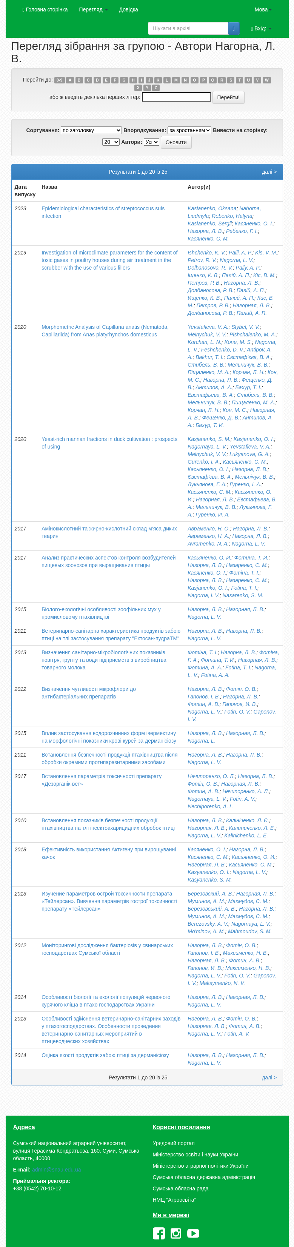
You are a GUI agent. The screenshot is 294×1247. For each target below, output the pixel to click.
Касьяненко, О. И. (209, 558)
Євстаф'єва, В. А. (210, 477)
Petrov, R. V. (202, 260)
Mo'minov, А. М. (206, 931)
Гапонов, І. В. (204, 697)
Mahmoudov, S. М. (250, 931)
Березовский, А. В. (210, 894)
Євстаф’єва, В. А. (248, 357)
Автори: (131, 142)
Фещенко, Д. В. (221, 418)
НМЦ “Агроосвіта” (174, 1200)
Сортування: (42, 130)
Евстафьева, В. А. (211, 395)
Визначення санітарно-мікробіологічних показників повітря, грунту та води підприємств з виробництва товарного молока (104, 660)
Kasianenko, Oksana (212, 208)
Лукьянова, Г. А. (207, 484)
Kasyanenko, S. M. (210, 880)
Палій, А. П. (236, 275)
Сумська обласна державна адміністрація (204, 1177)
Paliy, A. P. (248, 268)
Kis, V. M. (266, 253)
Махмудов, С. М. (248, 901)
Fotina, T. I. (244, 588)
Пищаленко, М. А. (254, 402)
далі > (269, 172)
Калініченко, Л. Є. (247, 820)
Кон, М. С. (235, 410)
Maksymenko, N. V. (222, 983)
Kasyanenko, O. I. (208, 872)
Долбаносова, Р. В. (211, 290)
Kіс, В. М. (264, 275)
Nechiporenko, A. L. (211, 806)
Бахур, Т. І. (249, 387)
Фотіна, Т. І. (244, 573)
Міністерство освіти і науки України (196, 1154)
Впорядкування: (144, 130)
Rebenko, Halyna (232, 216)
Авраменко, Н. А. (208, 536)
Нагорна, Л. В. (205, 231)
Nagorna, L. (201, 741)
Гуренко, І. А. (245, 484)
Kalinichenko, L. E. (246, 835)
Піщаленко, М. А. (208, 372)
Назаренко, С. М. (247, 565)
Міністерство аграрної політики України (201, 1166)
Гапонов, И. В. (239, 704)
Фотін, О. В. (241, 689)
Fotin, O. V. (237, 712)
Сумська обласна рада (181, 1188)
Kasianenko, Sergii (210, 223)
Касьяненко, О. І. (208, 469)
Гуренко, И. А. (212, 515)
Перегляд (93, 9)
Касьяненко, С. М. (245, 462)
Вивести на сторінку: (240, 130)
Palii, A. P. (240, 253)
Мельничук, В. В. (248, 365)
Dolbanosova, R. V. (210, 268)
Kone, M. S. (238, 342)
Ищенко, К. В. (204, 298)
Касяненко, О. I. (207, 573)
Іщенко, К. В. (203, 275)
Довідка (128, 9)
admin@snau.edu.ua (56, 1170)
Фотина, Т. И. (251, 558)
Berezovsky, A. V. (208, 924)
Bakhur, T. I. (209, 357)
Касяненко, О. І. (254, 223)
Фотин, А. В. (203, 704)
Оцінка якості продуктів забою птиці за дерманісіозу (105, 1055)
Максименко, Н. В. (245, 953)
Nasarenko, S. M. (243, 595)
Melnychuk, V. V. (207, 334)
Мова (263, 9)
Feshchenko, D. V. (222, 350)
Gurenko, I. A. (204, 462)
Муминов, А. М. (206, 901)
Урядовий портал (174, 1143)
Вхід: (261, 28)
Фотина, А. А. (205, 667)
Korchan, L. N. (205, 342)
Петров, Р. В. (204, 283)
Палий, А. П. (239, 298)
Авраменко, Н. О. (209, 529)
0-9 (59, 80)
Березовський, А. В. (212, 909)
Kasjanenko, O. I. (254, 439)
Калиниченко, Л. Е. (252, 828)
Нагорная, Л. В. (251, 305)
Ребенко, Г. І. (242, 231)
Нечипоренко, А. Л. (245, 791)
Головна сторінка (45, 9)
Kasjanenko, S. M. (209, 439)
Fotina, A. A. (215, 675)
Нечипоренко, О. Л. (211, 776)
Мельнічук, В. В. (254, 477)
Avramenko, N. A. (208, 544)
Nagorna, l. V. (204, 595)
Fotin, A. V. (243, 799)
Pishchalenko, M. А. (252, 334)
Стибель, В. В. (206, 365)
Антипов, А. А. (213, 387)
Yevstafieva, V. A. (208, 327)
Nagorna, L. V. (236, 260)
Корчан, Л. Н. (248, 372)
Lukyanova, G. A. (249, 454)
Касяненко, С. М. (208, 239)
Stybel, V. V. (245, 327)
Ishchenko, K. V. (207, 253)
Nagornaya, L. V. (207, 447)
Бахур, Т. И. (209, 425)
